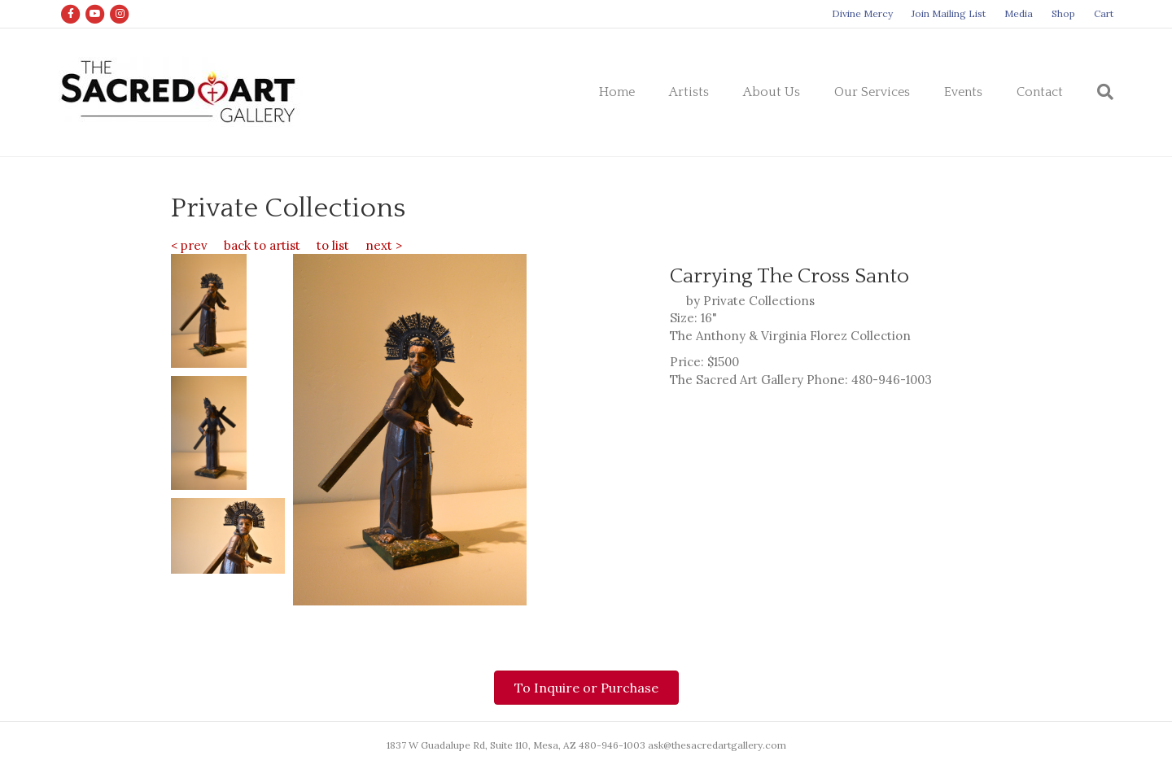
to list (333, 245)
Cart (1103, 13)
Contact (1040, 92)
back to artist (262, 245)
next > (383, 245)
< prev (189, 245)
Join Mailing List (949, 13)
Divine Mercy (862, 13)
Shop (1063, 13)
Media (1018, 13)
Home (617, 92)
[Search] (1096, 92)
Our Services (872, 92)
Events (963, 92)
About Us (771, 92)
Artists (689, 92)
